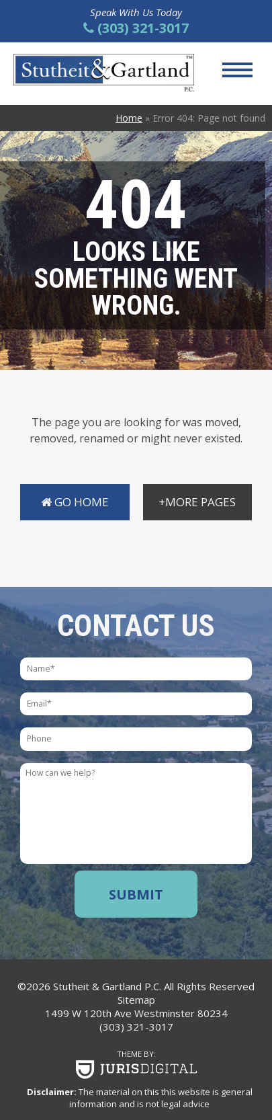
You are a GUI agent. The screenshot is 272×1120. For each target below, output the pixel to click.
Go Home (75, 502)
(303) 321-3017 (136, 1026)
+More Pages (197, 502)
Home (129, 118)
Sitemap (136, 999)
